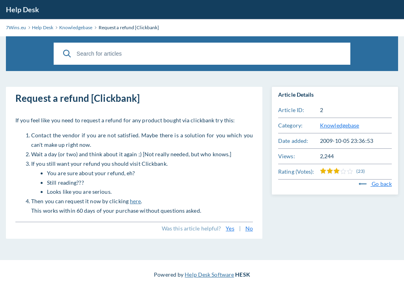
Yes (230, 228)
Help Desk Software (209, 274)
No (249, 228)
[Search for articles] (202, 54)
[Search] (67, 53)
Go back (375, 183)
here (135, 201)
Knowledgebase (339, 125)
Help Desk (22, 9)
